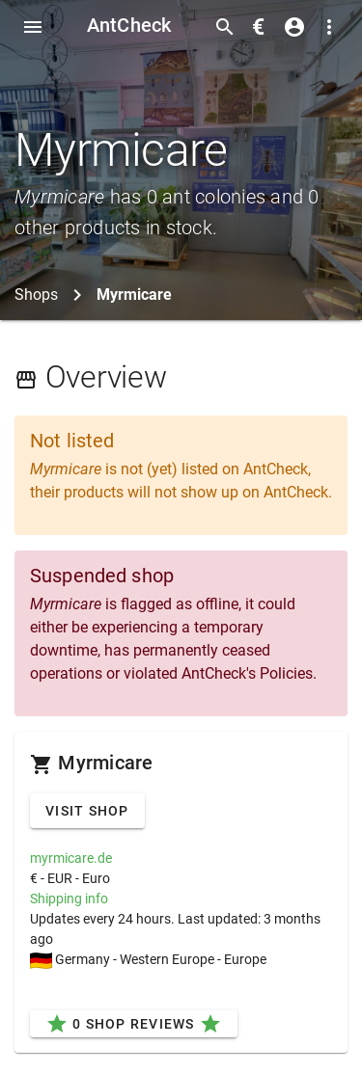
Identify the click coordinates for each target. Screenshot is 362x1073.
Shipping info (69, 898)
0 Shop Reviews (133, 1023)
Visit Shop (87, 810)
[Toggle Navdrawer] (32, 27)
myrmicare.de (71, 858)
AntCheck (129, 25)
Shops (36, 294)
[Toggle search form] (225, 27)
